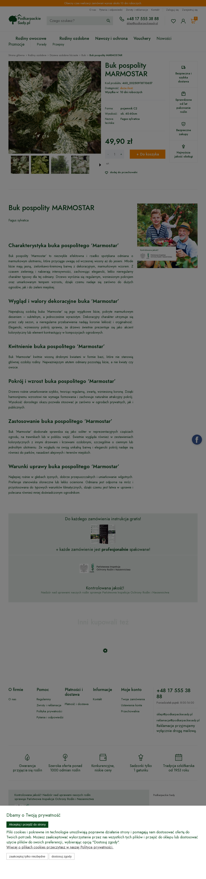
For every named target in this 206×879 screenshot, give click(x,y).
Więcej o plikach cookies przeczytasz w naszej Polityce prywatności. (59, 847)
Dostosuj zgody (62, 856)
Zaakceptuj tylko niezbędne (27, 856)
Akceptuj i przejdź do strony (27, 824)
